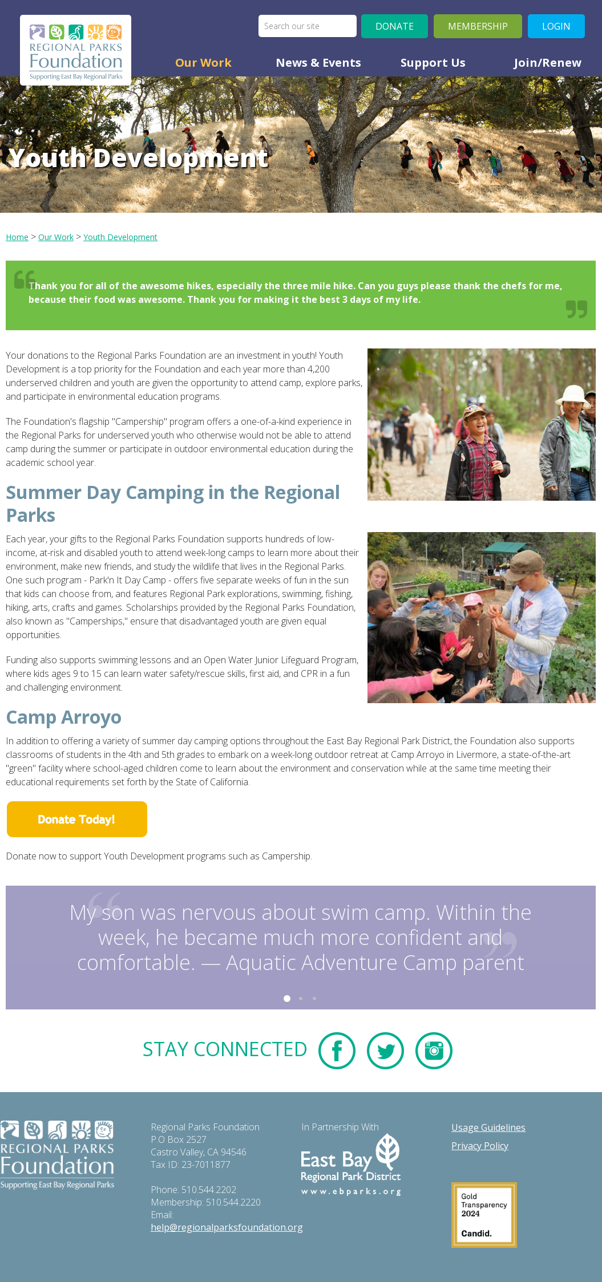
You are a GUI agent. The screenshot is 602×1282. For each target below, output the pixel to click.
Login (556, 26)
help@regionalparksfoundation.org (227, 1227)
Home (17, 237)
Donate (394, 26)
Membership (478, 26)
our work (56, 237)
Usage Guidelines (488, 1127)
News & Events (318, 62)
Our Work (203, 62)
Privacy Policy (479, 1145)
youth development (120, 237)
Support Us (433, 62)
